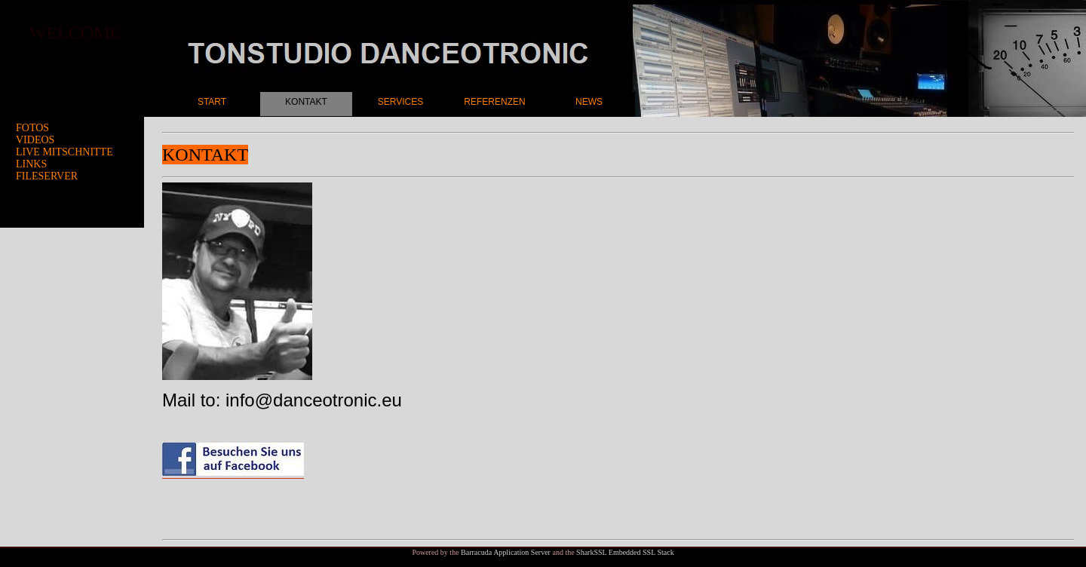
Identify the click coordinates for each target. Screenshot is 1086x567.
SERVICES (400, 102)
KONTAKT (306, 102)
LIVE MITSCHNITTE (64, 152)
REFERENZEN (494, 102)
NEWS (589, 102)
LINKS (31, 164)
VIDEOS (35, 140)
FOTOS (32, 127)
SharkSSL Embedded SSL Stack (625, 552)
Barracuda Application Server (506, 552)
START (212, 102)
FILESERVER (47, 176)
